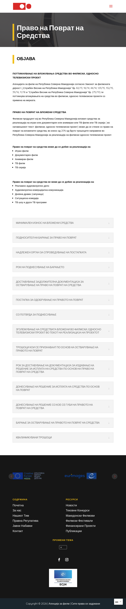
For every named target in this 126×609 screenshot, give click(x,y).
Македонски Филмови (80, 515)
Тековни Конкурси (77, 510)
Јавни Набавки (22, 526)
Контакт (18, 531)
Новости (71, 505)
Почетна (18, 505)
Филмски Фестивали (79, 520)
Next (114, 476)
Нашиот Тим (21, 515)
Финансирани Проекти (80, 526)
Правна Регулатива (25, 520)
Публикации (74, 531)
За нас (17, 510)
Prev (11, 476)
